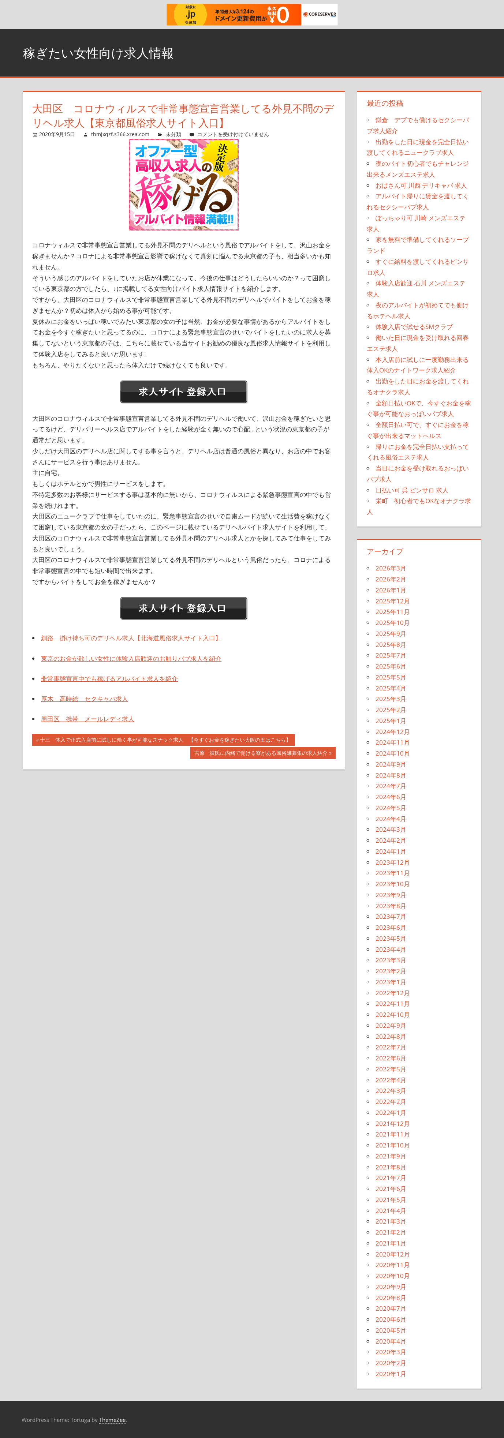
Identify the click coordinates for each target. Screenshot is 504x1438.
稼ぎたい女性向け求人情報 (103, 52)
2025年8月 (391, 644)
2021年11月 (393, 1134)
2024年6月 (391, 797)
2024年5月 (391, 808)
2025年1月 (391, 720)
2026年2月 (391, 579)
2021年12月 (393, 1123)
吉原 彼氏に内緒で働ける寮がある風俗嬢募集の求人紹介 (261, 753)
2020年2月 (391, 1363)
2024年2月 (391, 840)
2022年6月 (391, 1058)
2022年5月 (391, 1069)
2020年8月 (391, 1297)
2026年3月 (391, 568)
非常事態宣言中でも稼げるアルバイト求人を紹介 (109, 678)
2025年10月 (393, 622)
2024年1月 (391, 851)
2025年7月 (391, 655)
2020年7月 (391, 1308)
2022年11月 (393, 1003)
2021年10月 (393, 1145)
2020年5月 (391, 1330)
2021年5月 (391, 1199)
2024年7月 (391, 786)
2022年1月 (391, 1112)
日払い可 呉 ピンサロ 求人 (412, 490)
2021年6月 (391, 1188)
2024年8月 (391, 775)
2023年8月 (391, 906)
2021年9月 (391, 1156)
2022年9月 (391, 1025)
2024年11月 (393, 742)
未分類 (173, 134)
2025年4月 (391, 688)
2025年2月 (391, 709)
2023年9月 (391, 895)
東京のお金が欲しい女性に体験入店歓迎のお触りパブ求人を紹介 (131, 658)
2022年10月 (393, 1014)
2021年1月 (391, 1243)
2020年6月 (391, 1319)
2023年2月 (391, 971)
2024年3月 (391, 829)
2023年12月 (393, 862)
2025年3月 (391, 698)
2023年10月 (393, 884)
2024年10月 (393, 753)
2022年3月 (391, 1090)
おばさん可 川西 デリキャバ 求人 (421, 185)
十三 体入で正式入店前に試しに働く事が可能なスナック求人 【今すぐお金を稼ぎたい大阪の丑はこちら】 (165, 740)
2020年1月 (391, 1374)
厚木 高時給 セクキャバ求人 (84, 698)
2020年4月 (391, 1341)
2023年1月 (391, 982)
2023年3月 (391, 960)
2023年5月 (391, 938)
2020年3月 (391, 1352)
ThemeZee (112, 1419)
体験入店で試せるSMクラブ (414, 326)
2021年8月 (391, 1167)
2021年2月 (391, 1232)
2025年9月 (391, 633)
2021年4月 (391, 1210)
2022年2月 (391, 1101)
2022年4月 (391, 1080)
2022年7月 (391, 1047)
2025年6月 (391, 666)
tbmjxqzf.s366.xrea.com (120, 134)
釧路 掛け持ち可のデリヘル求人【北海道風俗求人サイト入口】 (131, 638)
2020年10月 (393, 1276)
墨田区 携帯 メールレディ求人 (87, 719)
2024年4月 (391, 819)
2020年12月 (393, 1254)
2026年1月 (391, 590)
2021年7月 (391, 1177)
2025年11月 (393, 611)
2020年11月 (393, 1265)
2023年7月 (391, 916)
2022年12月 (393, 993)
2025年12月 (393, 601)
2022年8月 (391, 1036)
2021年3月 (391, 1221)
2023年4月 (391, 949)
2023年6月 (391, 927)
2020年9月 (391, 1286)
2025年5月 (391, 677)
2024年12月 (393, 731)
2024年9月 (391, 764)
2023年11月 (393, 873)
